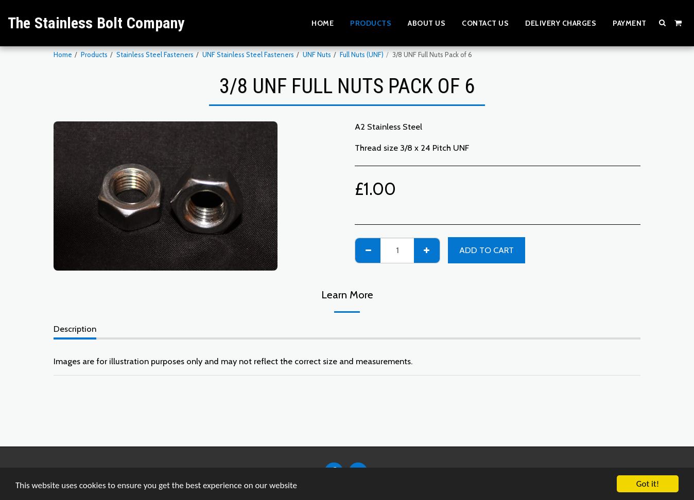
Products (94, 54)
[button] (662, 22)
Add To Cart (486, 250)
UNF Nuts (317, 54)
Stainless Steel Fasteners (155, 54)
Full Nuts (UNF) (362, 54)
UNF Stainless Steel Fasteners (248, 54)
